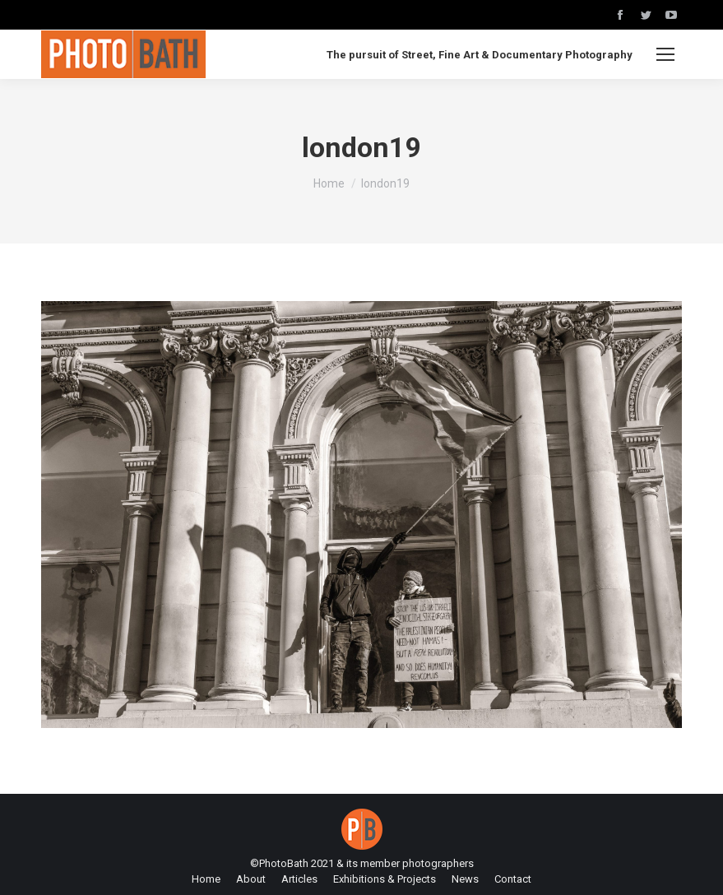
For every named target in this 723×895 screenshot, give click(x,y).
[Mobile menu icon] (665, 54)
